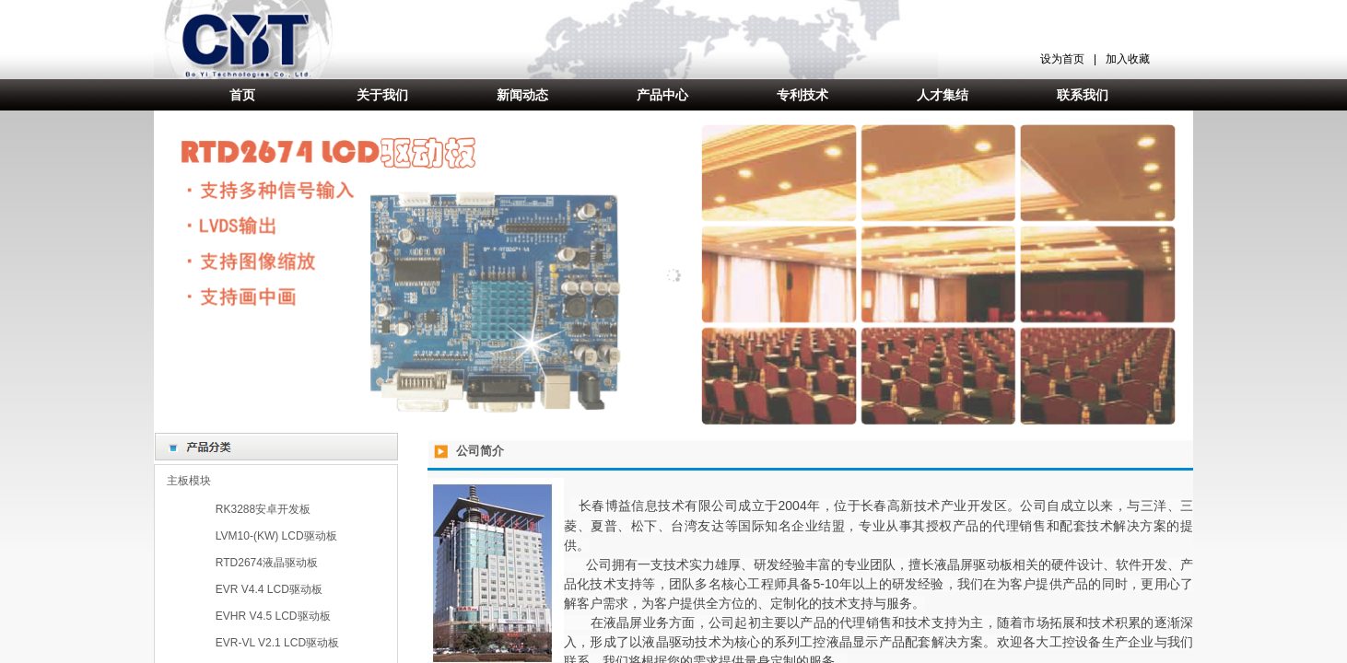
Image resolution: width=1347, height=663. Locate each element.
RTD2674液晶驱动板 (267, 562)
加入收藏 (1128, 58)
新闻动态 (522, 94)
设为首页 (1062, 58)
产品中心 (662, 94)
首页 (242, 94)
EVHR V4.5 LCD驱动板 (273, 616)
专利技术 (802, 94)
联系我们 (1082, 94)
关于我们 (382, 94)
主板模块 (189, 480)
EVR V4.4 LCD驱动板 (269, 589)
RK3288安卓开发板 (263, 509)
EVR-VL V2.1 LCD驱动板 (277, 642)
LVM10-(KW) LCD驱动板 (276, 535)
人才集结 (942, 94)
